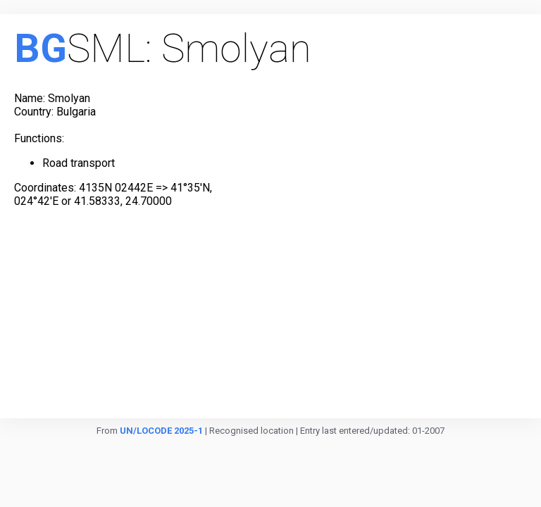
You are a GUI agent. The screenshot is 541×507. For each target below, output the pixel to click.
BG (40, 48)
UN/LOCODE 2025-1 (161, 430)
